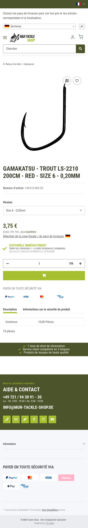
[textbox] (39, 26)
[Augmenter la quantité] (80, 263)
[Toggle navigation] (6, 37)
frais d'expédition (50, 509)
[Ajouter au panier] (44, 275)
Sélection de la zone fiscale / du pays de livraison (36, 236)
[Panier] (81, 37)
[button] (80, 4)
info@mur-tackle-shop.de (28, 407)
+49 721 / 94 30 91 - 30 (22, 397)
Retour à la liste (13, 64)
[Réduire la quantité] (7, 263)
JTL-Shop (50, 523)
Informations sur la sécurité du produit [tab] (46, 309)
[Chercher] (39, 48)
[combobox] (39, 26)
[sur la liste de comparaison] (67, 81)
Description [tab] (10, 309)
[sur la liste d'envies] (77, 81)
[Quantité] (39, 263)
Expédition (30, 232)
